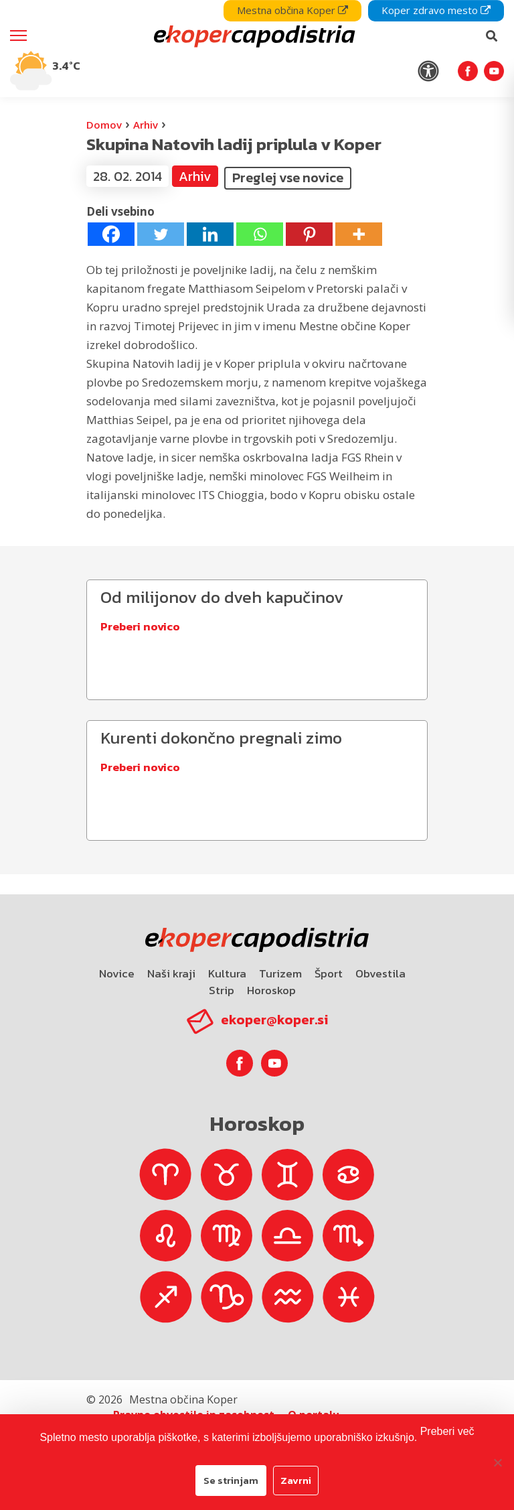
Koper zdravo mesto (436, 10)
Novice (117, 973)
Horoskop (271, 990)
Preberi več (447, 1431)
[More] (358, 234)
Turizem (280, 973)
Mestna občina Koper (292, 10)
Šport (329, 973)
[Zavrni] (497, 1462)
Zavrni (295, 1480)
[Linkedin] (210, 234)
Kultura (227, 973)
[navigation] (257, 48)
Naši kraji (171, 973)
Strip (221, 990)
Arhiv (145, 124)
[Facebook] (111, 234)
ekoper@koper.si (274, 1020)
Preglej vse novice (287, 177)
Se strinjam (230, 1480)
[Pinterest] (309, 234)
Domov (104, 124)
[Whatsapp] (259, 234)
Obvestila (380, 973)
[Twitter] (160, 234)
